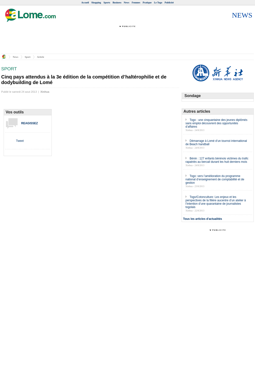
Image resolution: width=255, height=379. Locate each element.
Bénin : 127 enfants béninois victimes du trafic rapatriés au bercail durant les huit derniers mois (216, 160)
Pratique (147, 2)
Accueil (85, 2)
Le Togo (158, 2)
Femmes (136, 2)
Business (117, 2)
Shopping (96, 2)
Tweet (20, 141)
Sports (106, 2)
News (126, 2)
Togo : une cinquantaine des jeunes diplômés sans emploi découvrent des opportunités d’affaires (216, 123)
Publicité (169, 2)
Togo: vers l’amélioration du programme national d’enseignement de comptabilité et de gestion (214, 179)
